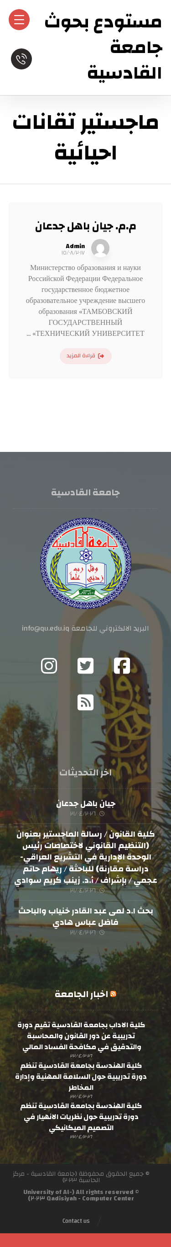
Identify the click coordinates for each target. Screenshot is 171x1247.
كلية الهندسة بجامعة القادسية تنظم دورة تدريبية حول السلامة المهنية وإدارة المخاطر (81, 1076)
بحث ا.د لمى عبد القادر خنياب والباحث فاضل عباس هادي (85, 916)
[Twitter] (85, 665)
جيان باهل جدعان (85, 803)
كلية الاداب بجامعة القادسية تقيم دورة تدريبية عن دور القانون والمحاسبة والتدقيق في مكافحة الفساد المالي (81, 1035)
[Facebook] (122, 665)
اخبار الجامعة (81, 994)
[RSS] (85, 702)
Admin (75, 246)
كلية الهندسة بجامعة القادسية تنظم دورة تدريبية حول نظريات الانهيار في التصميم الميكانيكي (81, 1116)
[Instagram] (49, 665)
